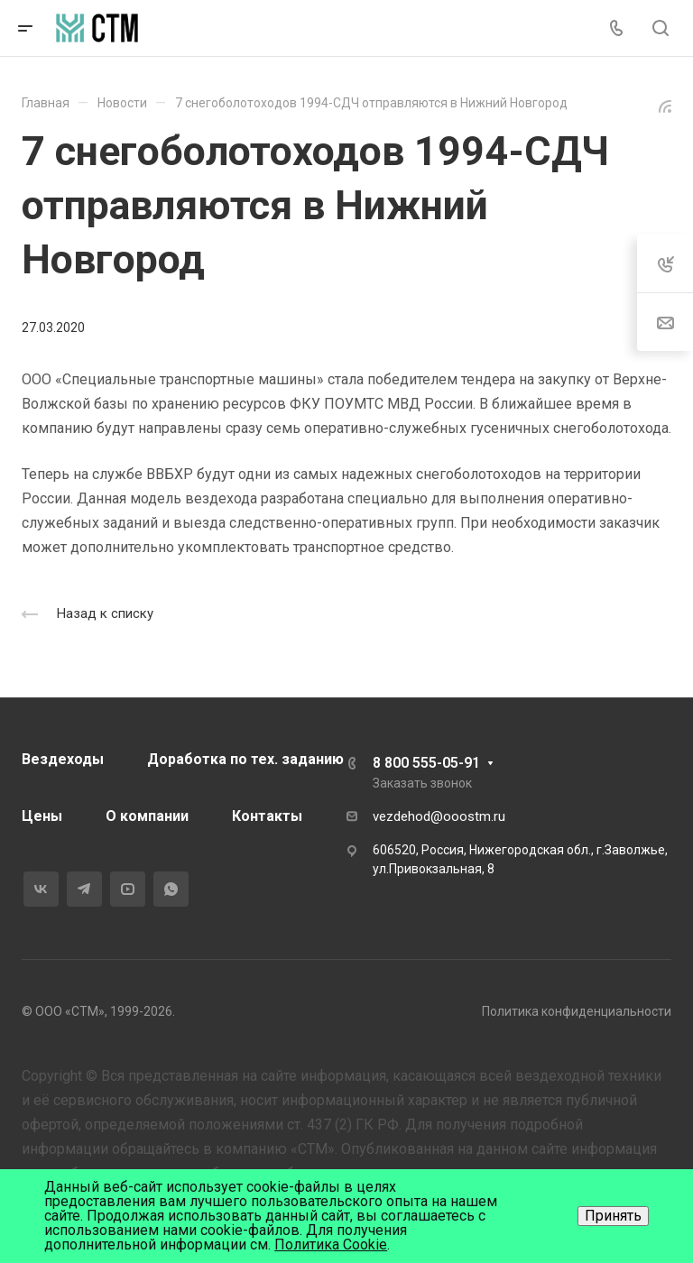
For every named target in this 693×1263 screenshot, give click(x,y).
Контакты (267, 816)
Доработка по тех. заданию (245, 759)
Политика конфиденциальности (576, 1011)
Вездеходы (63, 759)
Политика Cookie (330, 1244)
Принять (613, 1215)
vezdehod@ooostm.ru (439, 816)
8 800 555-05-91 (426, 762)
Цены (42, 816)
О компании (147, 816)
